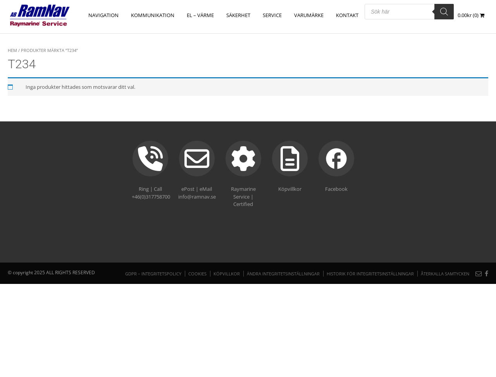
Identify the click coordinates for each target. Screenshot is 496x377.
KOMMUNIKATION (152, 15)
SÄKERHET (238, 15)
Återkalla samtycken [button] (445, 274)
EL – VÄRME (200, 15)
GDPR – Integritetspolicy (153, 274)
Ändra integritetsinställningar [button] (283, 274)
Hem (12, 50)
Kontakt (347, 15)
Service (272, 15)
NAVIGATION (103, 15)
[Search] (444, 11)
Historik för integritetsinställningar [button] (370, 274)
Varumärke (309, 15)
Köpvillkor (227, 274)
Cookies (197, 274)
